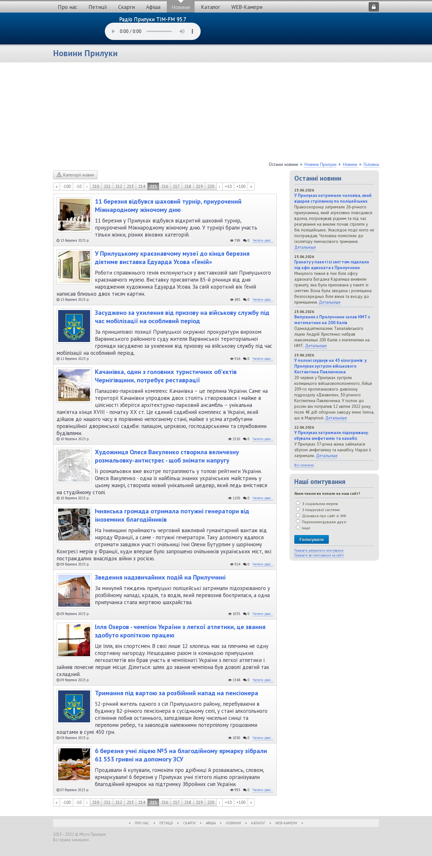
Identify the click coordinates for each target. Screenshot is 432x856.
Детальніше (305, 247)
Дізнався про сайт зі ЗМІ (321, 515)
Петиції (98, 7)
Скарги (126, 7)
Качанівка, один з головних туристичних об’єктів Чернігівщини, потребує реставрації (166, 376)
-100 (66, 186)
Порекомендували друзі (321, 521)
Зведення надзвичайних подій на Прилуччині (160, 577)
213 (130, 186)
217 (176, 186)
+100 (240, 186)
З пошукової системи (318, 509)
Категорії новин (75, 175)
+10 (228, 186)
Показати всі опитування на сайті (319, 555)
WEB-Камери (246, 7)
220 (210, 186)
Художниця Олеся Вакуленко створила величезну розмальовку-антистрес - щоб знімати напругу (167, 456)
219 (199, 186)
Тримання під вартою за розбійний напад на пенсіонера (176, 693)
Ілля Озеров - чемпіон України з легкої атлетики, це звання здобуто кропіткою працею (180, 631)
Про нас (67, 7)
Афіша (153, 7)
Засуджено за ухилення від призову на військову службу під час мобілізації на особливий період (182, 316)
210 (95, 186)
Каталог (210, 7)
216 (164, 186)
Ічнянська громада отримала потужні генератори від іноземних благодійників (172, 515)
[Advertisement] (216, 113)
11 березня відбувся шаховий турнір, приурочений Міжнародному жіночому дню (168, 205)
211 (107, 186)
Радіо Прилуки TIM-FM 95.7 (152, 19)
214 (141, 186)
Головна (371, 164)
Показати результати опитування (318, 550)
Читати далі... (262, 240)
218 (187, 186)
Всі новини (304, 465)
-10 (78, 186)
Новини (181, 7)
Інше (303, 527)
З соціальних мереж (317, 503)
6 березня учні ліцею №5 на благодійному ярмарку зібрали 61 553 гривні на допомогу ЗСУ (181, 755)
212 (118, 186)
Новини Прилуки (320, 164)
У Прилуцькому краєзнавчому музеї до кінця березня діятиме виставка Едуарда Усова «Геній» (172, 257)
